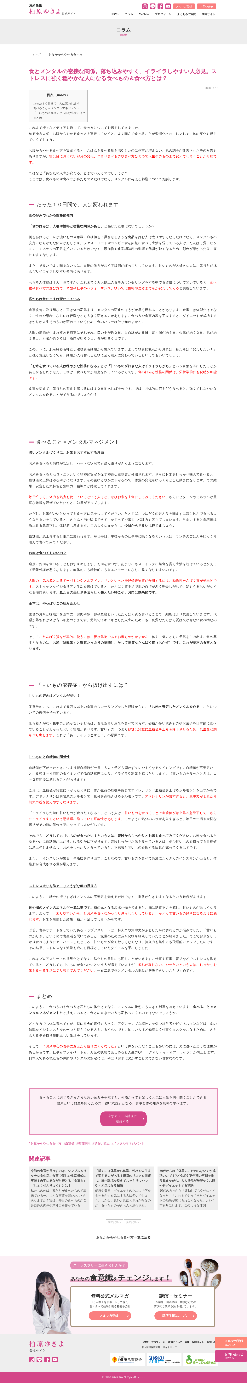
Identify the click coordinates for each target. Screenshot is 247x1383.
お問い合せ (206, 6)
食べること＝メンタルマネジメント (56, 108)
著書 (187, 1342)
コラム (129, 14)
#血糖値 (68, 1143)
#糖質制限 (83, 1143)
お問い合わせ (234, 1356)
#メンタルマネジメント (128, 1143)
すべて (37, 54)
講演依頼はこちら (174, 1315)
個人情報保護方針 (151, 1347)
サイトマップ (170, 1347)
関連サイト (208, 14)
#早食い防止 (101, 1143)
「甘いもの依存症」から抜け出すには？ (59, 113)
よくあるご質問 (186, 14)
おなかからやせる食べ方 (66, 54)
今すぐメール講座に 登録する (122, 1118)
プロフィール (163, 14)
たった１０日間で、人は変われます (56, 103)
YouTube (144, 14)
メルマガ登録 (184, 6)
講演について (175, 1342)
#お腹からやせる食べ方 (45, 1143)
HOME (115, 14)
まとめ (37, 117)
